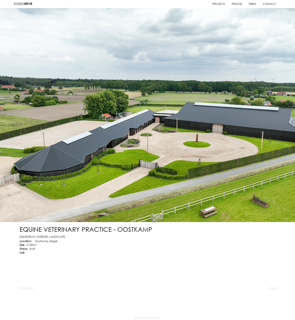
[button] (269, 4)
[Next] (262, 288)
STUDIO (23, 4)
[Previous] (36, 288)
